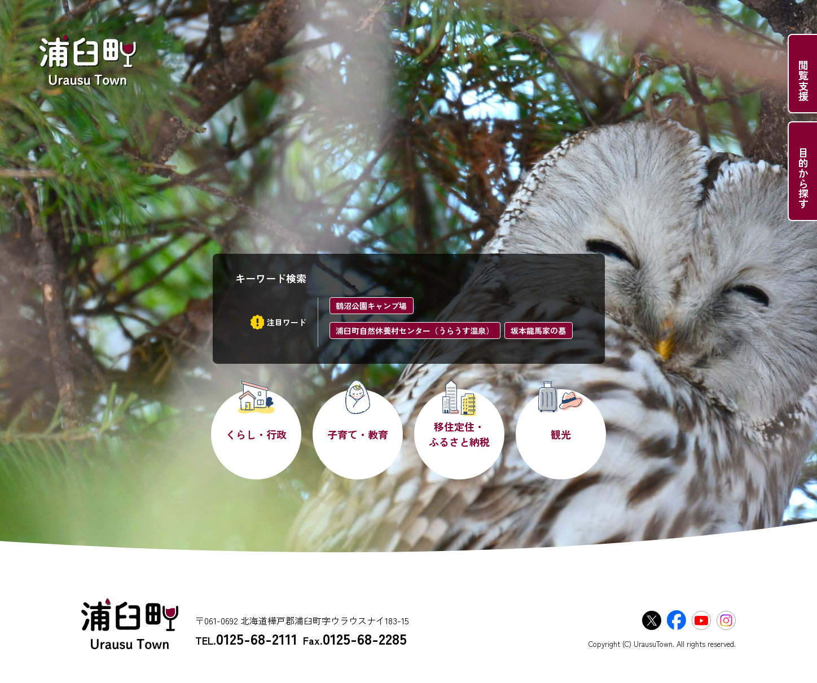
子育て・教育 (357, 434)
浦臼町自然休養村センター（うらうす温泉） (415, 330)
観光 (561, 434)
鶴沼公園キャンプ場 (371, 305)
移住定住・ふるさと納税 (459, 434)
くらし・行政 (256, 434)
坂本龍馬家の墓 (538, 330)
